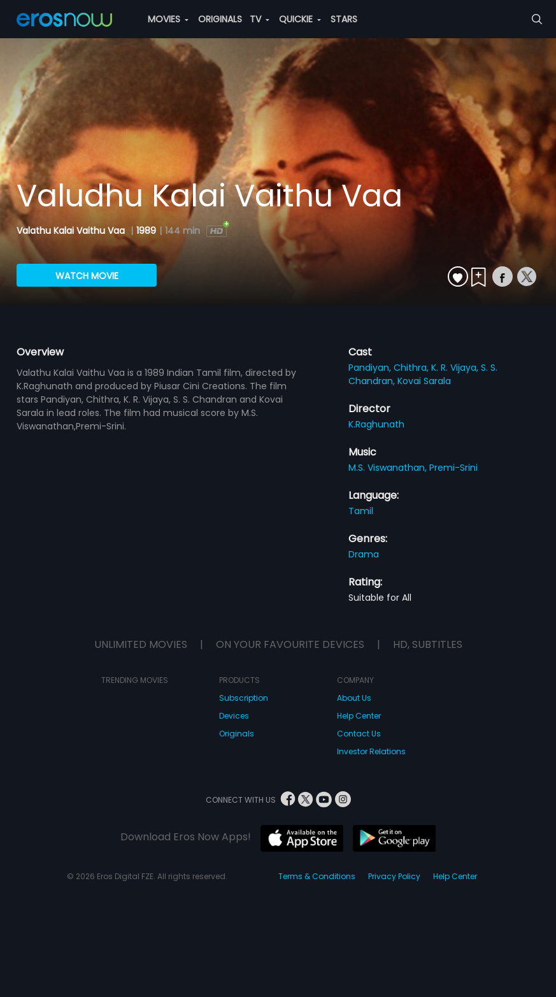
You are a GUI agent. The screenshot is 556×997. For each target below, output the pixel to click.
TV (259, 19)
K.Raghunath (376, 424)
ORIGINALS (220, 19)
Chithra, (412, 367)
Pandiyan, (371, 367)
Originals (236, 733)
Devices (234, 715)
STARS (344, 19)
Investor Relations (371, 751)
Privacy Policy (394, 876)
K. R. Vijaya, (456, 367)
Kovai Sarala (424, 381)
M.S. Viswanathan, (388, 467)
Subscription (243, 697)
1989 (146, 230)
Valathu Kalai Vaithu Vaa (72, 230)
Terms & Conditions (316, 876)
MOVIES (168, 19)
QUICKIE (300, 19)
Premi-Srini (453, 467)
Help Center (359, 715)
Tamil (360, 511)
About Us (354, 697)
